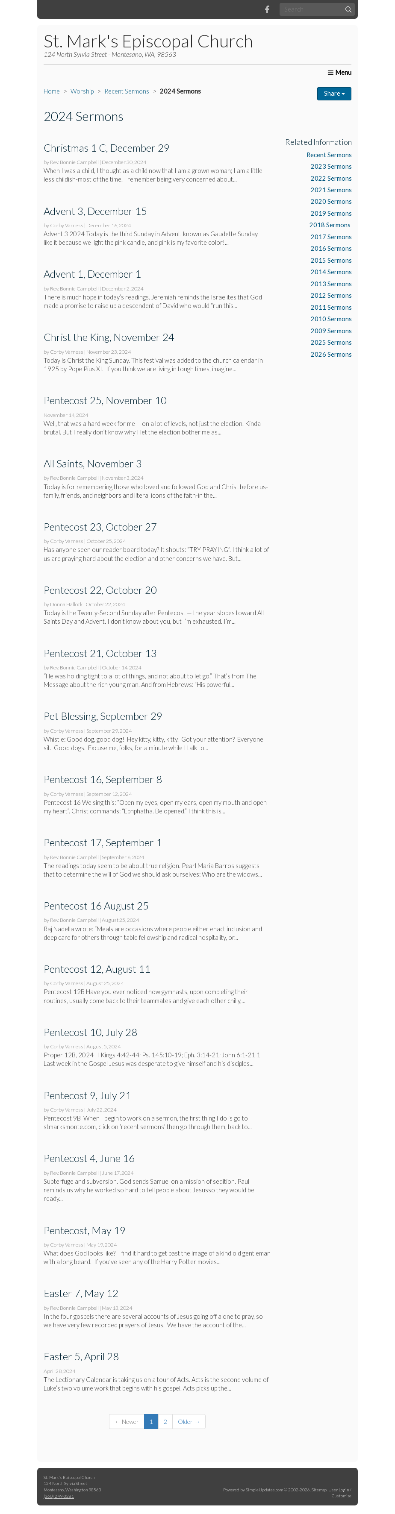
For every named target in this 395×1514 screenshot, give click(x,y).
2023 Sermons (331, 166)
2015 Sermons (331, 260)
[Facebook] (267, 9)
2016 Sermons (331, 248)
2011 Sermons (331, 307)
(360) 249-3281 (59, 1496)
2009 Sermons (331, 330)
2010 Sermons (331, 319)
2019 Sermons (331, 213)
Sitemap (319, 1489)
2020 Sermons (331, 201)
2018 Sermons (331, 225)
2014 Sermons (331, 272)
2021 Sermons (331, 190)
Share (334, 93)
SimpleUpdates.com (264, 1489)
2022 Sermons (331, 178)
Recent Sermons (126, 91)
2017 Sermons (331, 237)
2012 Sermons (331, 295)
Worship (82, 91)
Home (52, 91)
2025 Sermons (331, 342)
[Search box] (317, 9)
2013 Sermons (331, 284)
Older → (189, 1421)
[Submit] (348, 9)
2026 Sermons (331, 354)
